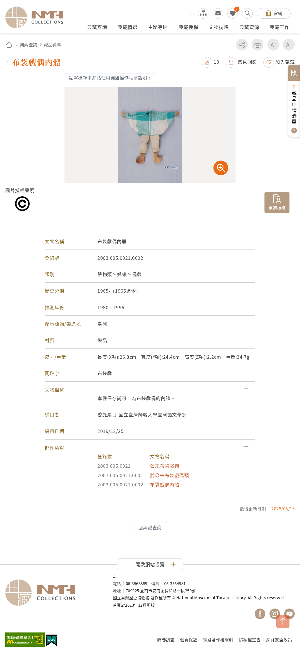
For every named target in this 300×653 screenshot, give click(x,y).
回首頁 (9, 45)
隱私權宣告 (250, 639)
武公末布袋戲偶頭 (169, 475)
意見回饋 (247, 61)
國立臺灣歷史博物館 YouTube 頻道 (289, 614)
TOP (282, 621)
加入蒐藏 (285, 61)
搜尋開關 (247, 13)
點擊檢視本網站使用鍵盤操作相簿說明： (110, 77)
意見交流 (218, 13)
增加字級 (273, 45)
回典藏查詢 (150, 527)
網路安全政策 (279, 639)
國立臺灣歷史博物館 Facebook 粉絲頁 (260, 614)
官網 (278, 13)
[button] (150, 390)
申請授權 (277, 208)
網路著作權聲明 (218, 639)
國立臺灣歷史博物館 (53, 592)
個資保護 (188, 639)
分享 (242, 45)
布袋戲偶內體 (164, 484)
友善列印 (257, 45)
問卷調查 (165, 639)
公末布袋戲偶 (164, 465)
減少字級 (289, 45)
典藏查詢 (28, 44)
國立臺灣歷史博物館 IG (274, 614)
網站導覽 (203, 13)
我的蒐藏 (232, 13)
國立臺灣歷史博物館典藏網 (37, 17)
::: (192, 13)
